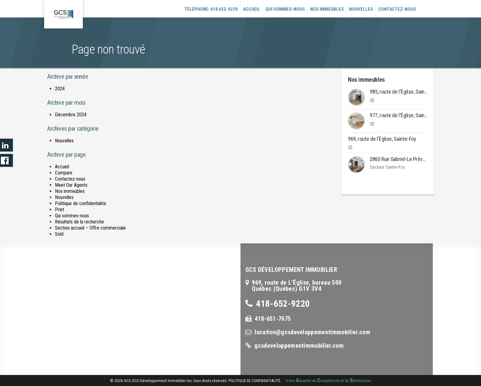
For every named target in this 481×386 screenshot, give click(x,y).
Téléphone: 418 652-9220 (211, 9)
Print (59, 209)
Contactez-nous (397, 9)
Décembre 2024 (71, 115)
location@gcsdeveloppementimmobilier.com (312, 332)
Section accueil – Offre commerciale (90, 228)
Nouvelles (361, 9)
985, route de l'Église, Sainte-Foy (404, 91)
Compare (63, 173)
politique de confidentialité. (255, 380)
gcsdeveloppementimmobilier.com (299, 345)
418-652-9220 (283, 303)
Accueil (251, 9)
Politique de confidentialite (80, 203)
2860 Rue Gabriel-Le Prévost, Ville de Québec (417, 159)
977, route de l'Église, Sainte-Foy (404, 115)
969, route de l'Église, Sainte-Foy (382, 139)
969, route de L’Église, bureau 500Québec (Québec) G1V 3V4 (296, 285)
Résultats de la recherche (79, 222)
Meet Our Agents (71, 185)
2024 (60, 89)
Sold (59, 234)
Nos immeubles (327, 9)
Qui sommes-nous (285, 9)
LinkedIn (7, 145)
